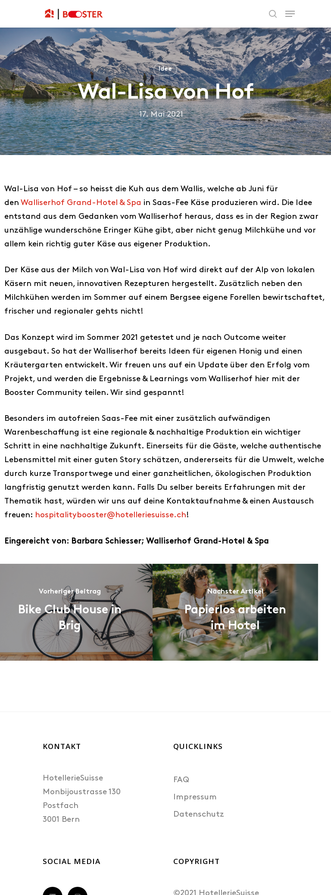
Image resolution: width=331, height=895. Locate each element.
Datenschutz (198, 815)
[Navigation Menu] (290, 13)
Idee (165, 69)
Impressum (195, 797)
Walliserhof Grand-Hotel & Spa (81, 203)
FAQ (181, 780)
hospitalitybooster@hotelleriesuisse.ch (110, 515)
